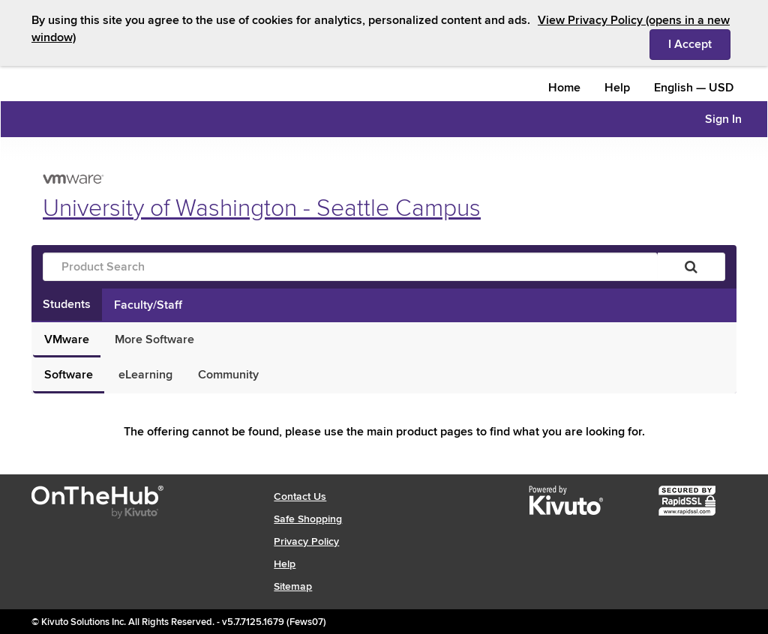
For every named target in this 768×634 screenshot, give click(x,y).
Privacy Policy (306, 541)
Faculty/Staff (148, 305)
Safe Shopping (308, 519)
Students (67, 304)
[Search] (691, 267)
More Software (154, 339)
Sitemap (293, 586)
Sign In (723, 119)
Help (617, 87)
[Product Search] (350, 267)
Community (228, 374)
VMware (66, 339)
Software (68, 374)
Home (564, 87)
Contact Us (300, 496)
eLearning (145, 374)
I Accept (699, 43)
